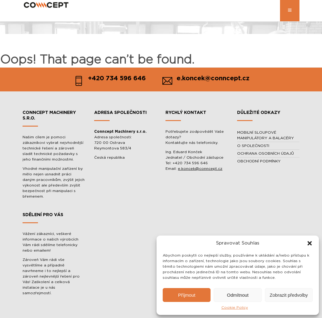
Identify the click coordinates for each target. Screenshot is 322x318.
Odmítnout (238, 295)
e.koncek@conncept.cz (200, 168)
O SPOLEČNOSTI (253, 146)
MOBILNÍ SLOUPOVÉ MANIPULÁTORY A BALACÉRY (265, 135)
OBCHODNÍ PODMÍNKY (259, 161)
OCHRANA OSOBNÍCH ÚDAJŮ (265, 153)
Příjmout (186, 295)
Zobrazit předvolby (289, 295)
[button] (310, 243)
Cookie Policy (234, 307)
